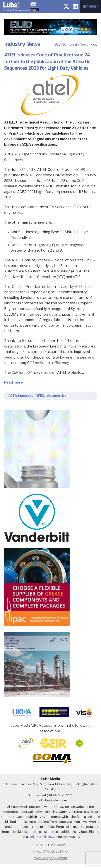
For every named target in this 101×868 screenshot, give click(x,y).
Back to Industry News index (76, 44)
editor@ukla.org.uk (43, 837)
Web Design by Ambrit (50, 858)
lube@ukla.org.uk (55, 800)
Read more (13, 382)
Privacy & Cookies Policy (50, 851)
